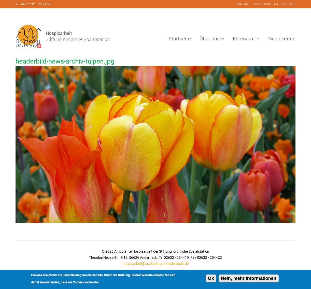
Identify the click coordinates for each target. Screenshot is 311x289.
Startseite (179, 39)
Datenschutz (284, 4)
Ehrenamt (244, 39)
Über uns (210, 39)
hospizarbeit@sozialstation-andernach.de (155, 264)
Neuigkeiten (281, 39)
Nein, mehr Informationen (248, 279)
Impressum (262, 4)
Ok (211, 279)
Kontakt (243, 4)
